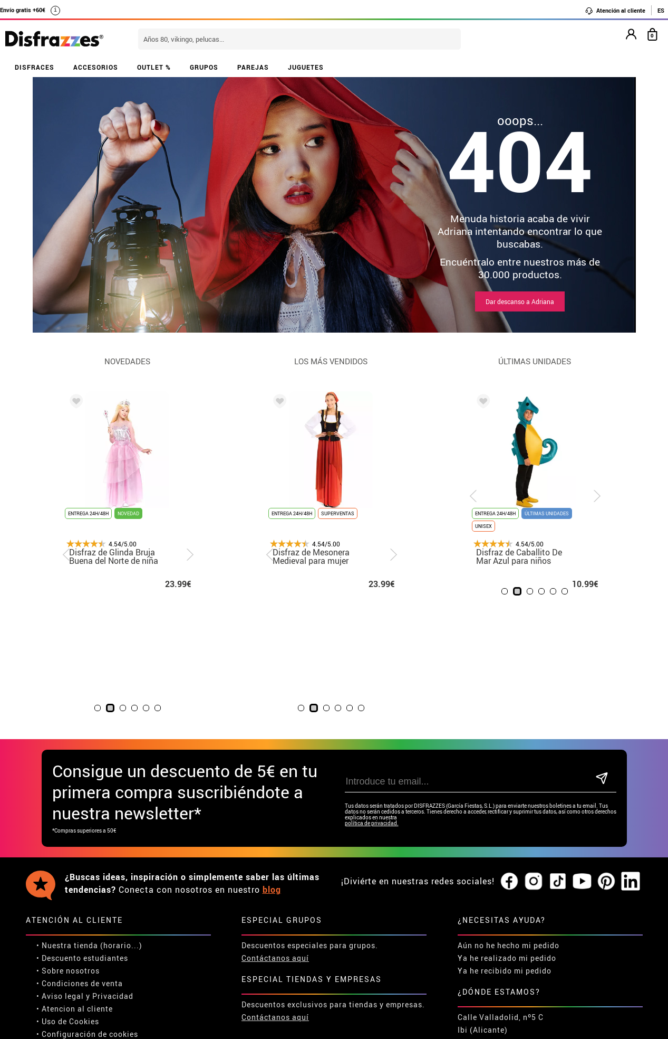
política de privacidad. (372, 707)
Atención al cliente (615, 10)
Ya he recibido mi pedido (504, 854)
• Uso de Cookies (67, 905)
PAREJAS (253, 67)
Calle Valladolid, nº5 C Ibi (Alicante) (501, 906)
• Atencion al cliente (74, 892)
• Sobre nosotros (68, 854)
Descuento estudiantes (85, 841)
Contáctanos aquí (275, 841)
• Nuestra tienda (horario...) (89, 829)
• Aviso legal (60, 879)
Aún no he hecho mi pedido (508, 829)
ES (660, 10)
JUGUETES (306, 67)
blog (272, 773)
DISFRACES (34, 67)
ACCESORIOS (95, 67)
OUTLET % (154, 67)
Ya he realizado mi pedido (507, 841)
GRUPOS (204, 67)
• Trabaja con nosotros (79, 930)
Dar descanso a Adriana (520, 301)
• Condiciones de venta (79, 867)
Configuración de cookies (90, 917)
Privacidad (112, 879)
